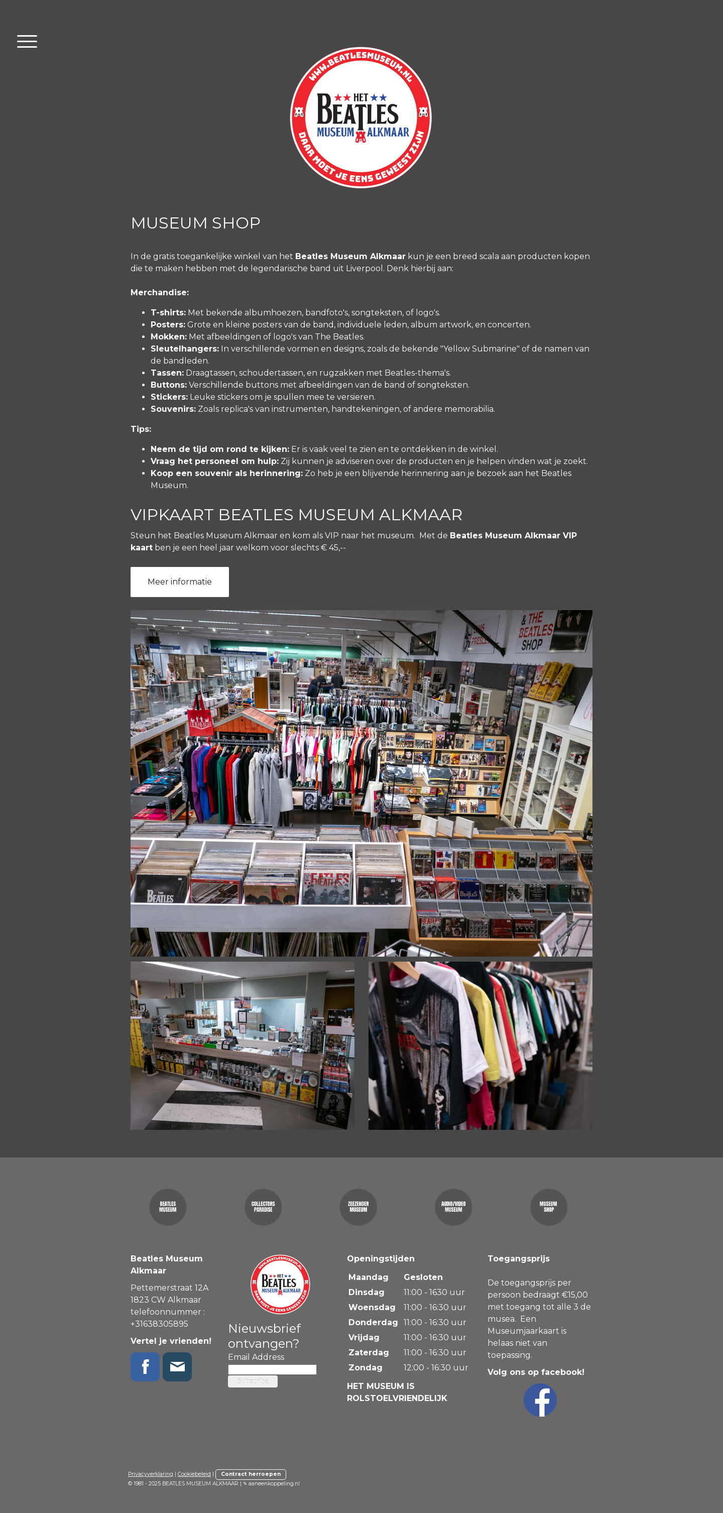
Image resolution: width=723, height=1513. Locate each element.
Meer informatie (180, 582)
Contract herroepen (251, 1474)
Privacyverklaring (150, 1474)
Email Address (256, 1357)
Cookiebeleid (194, 1474)
